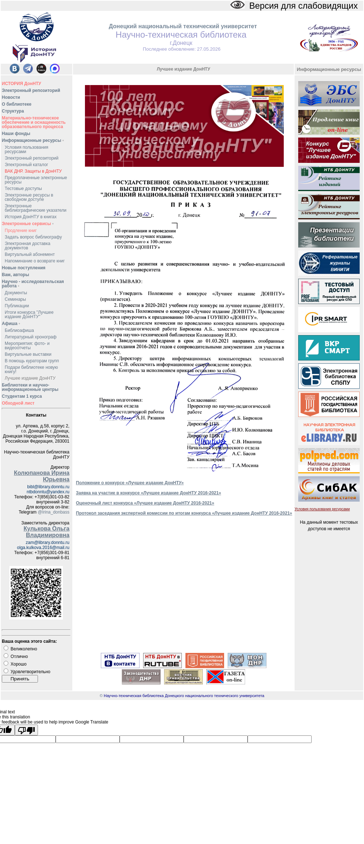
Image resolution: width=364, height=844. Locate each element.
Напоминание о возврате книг (35, 260)
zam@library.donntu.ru (47, 542)
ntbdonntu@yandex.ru (48, 491)
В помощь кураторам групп (32, 360)
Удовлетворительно (30, 671)
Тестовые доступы (23, 188)
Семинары (15, 299)
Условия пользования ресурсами (26, 149)
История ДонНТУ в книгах (30, 216)
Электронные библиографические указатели (36, 208)
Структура (13, 111)
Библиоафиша (19, 330)
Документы (16, 292)
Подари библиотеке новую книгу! (31, 369)
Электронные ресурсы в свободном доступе (29, 197)
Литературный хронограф (30, 336)
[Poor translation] (26, 730)
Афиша (11, 323)
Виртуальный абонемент (30, 254)
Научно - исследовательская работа (33, 283)
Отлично (19, 656)
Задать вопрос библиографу (33, 237)
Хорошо (18, 664)
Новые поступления (24, 267)
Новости (11, 97)
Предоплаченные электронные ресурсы (36, 180)
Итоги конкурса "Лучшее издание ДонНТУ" (29, 314)
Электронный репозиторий (31, 90)
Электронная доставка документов (27, 245)
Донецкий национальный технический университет (183, 26)
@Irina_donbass (53, 512)
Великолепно (23, 648)
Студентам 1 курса (22, 396)
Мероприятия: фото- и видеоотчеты (27, 345)
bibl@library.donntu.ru (48, 486)
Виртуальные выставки (28, 354)
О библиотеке (16, 104)
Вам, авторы (15, 274)
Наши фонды (16, 133)
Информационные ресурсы (33, 140)
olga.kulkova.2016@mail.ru (43, 547)
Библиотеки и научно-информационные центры (30, 387)
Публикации (17, 305)
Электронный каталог (26, 164)
